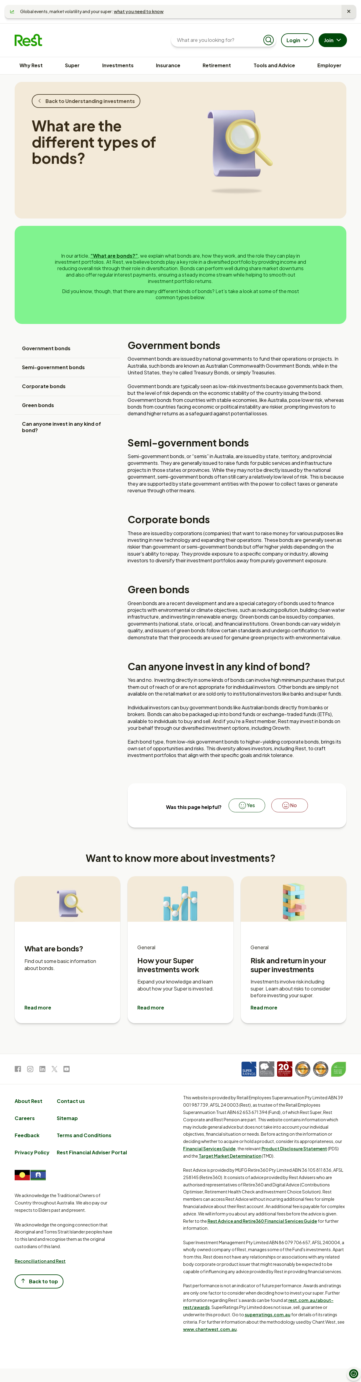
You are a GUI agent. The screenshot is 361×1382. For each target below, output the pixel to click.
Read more (37, 1007)
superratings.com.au (268, 1314)
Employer (329, 65)
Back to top (39, 1281)
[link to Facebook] (18, 1070)
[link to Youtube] (66, 1070)
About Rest (28, 1101)
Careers (25, 1118)
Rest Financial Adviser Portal (92, 1152)
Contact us (71, 1101)
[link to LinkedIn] (42, 1070)
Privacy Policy (32, 1152)
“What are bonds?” (114, 255)
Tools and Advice (274, 65)
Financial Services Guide (209, 1148)
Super (72, 65)
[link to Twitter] (54, 1070)
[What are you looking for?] (218, 40)
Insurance (168, 65)
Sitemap (67, 1118)
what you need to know (139, 11)
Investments (118, 65)
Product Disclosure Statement (294, 1148)
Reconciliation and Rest (40, 1261)
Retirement (217, 65)
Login (298, 41)
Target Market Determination (230, 1156)
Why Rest (31, 65)
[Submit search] (268, 40)
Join (333, 41)
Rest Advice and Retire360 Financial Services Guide (262, 1221)
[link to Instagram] (30, 1070)
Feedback (27, 1135)
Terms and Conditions (84, 1135)
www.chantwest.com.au (210, 1329)
